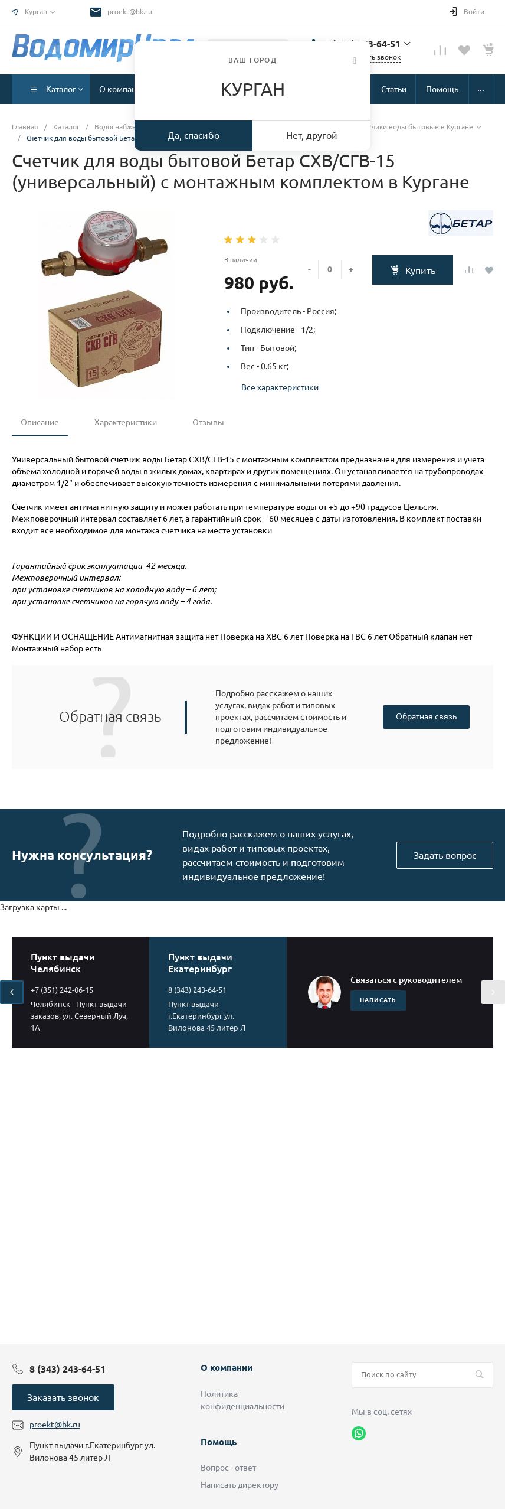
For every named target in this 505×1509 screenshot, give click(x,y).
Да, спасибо (193, 135)
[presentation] (12, 992)
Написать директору (239, 1485)
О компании (226, 1368)
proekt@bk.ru (129, 11)
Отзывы (208, 422)
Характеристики (125, 422)
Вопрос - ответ (228, 1467)
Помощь (219, 1442)
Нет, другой (311, 135)
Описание (40, 422)
